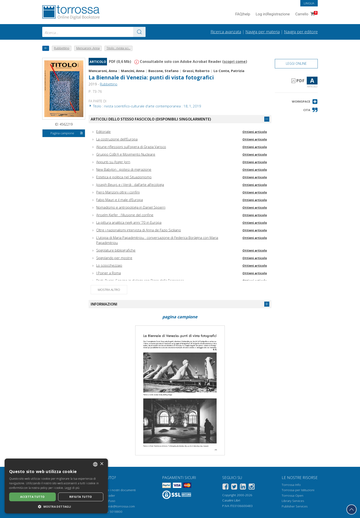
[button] (305, 101)
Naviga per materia (262, 31)
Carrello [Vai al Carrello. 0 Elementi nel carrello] (306, 14)
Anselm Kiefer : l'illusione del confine (124, 215)
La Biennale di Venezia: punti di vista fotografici (151, 77)
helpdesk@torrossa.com (117, 506)
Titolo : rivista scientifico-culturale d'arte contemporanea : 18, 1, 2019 (145, 106)
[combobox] (94, 32)
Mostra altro (109, 290)
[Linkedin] (243, 487)
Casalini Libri (231, 500)
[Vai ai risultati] (139, 32)
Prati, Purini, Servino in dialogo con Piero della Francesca (140, 280)
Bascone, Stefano (163, 70)
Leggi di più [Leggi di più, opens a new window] (72, 488)
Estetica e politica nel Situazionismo (124, 177)
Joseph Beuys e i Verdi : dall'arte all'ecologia (130, 184)
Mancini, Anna (132, 70)
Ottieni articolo (254, 132)
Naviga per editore (301, 31)
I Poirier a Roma (108, 273)
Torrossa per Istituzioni (298, 490)
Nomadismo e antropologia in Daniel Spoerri (130, 207)
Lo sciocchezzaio (109, 265)
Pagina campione (67, 133)
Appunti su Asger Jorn (113, 162)
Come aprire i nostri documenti (113, 490)
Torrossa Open (292, 495)
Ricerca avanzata (226, 31)
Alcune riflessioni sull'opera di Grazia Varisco (131, 146)
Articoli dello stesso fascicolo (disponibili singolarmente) (151, 119)
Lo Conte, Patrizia (229, 70)
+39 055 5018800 (109, 512)
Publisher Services (294, 506)
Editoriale (103, 131)
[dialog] (56, 486)
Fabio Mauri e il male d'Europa (119, 199)
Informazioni (104, 304)
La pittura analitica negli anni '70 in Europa (128, 222)
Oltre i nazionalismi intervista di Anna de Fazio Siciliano (138, 230)
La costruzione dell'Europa (117, 139)
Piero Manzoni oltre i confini (118, 192)
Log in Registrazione (273, 14)
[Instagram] (252, 487)
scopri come (235, 61)
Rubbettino (108, 84)
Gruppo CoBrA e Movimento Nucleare (125, 154)
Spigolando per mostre (114, 257)
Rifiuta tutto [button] (80, 497)
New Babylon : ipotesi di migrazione (123, 169)
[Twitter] (234, 487)
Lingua (309, 3)
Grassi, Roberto (196, 70)
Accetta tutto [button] (32, 497)
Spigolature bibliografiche (115, 250)
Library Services (293, 501)
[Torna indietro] (45, 48)
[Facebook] (225, 487)
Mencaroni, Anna (103, 70)
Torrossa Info (291, 485)
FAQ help (242, 14)
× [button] (101, 464)
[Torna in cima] (351, 509)
